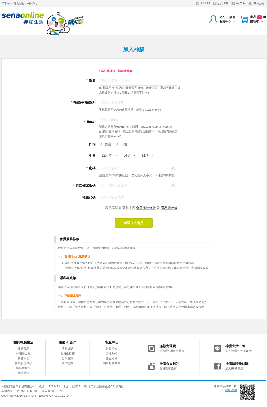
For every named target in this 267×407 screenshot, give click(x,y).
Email (89, 121)
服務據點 (19, 3)
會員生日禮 (67, 353)
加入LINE (221, 3)
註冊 (232, 17)
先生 (105, 144)
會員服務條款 (146, 208)
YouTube (239, 3)
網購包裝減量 (111, 363)
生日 (90, 156)
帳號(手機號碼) (83, 102)
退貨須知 (111, 348)
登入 (222, 17)
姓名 (90, 80)
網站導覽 (23, 373)
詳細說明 (231, 390)
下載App (7, 3)
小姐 (121, 144)
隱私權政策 (169, 208)
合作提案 (67, 363)
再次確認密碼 (84, 185)
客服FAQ (111, 353)
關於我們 (23, 358)
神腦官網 (23, 348)
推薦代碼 (88, 197)
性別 (90, 145)
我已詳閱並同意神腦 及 (141, 208)
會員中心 (227, 21)
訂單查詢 (67, 358)
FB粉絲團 (257, 3)
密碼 (90, 168)
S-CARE (203, 3)
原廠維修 (111, 358)
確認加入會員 (134, 223)
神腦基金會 (23, 353)
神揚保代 (31, 3)
